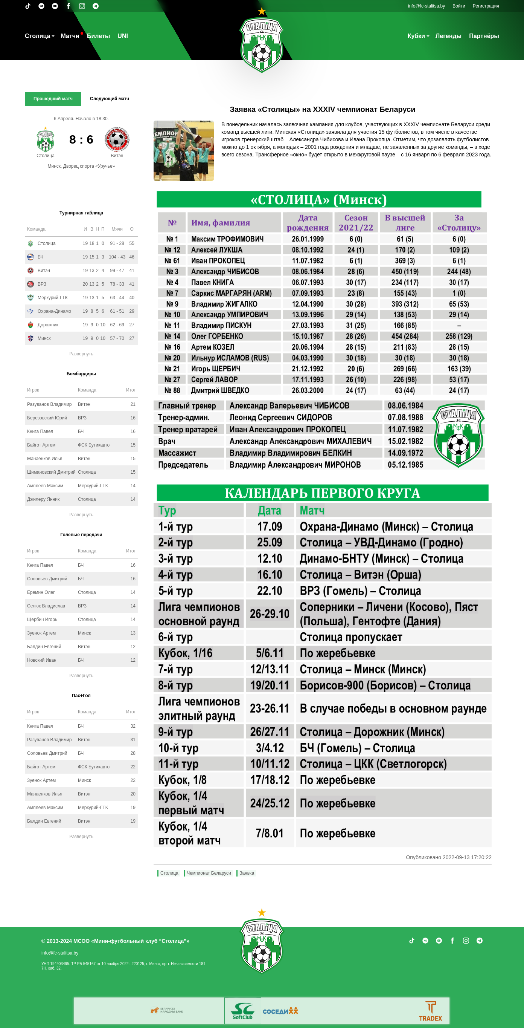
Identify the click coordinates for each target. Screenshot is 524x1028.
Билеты (98, 36)
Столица (37, 36)
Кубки (416, 36)
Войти (458, 6)
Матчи (70, 36)
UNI (122, 36)
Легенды (449, 36)
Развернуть (81, 353)
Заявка (246, 873)
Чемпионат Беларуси (209, 873)
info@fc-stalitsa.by (426, 6)
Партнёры (484, 36)
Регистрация (486, 6)
